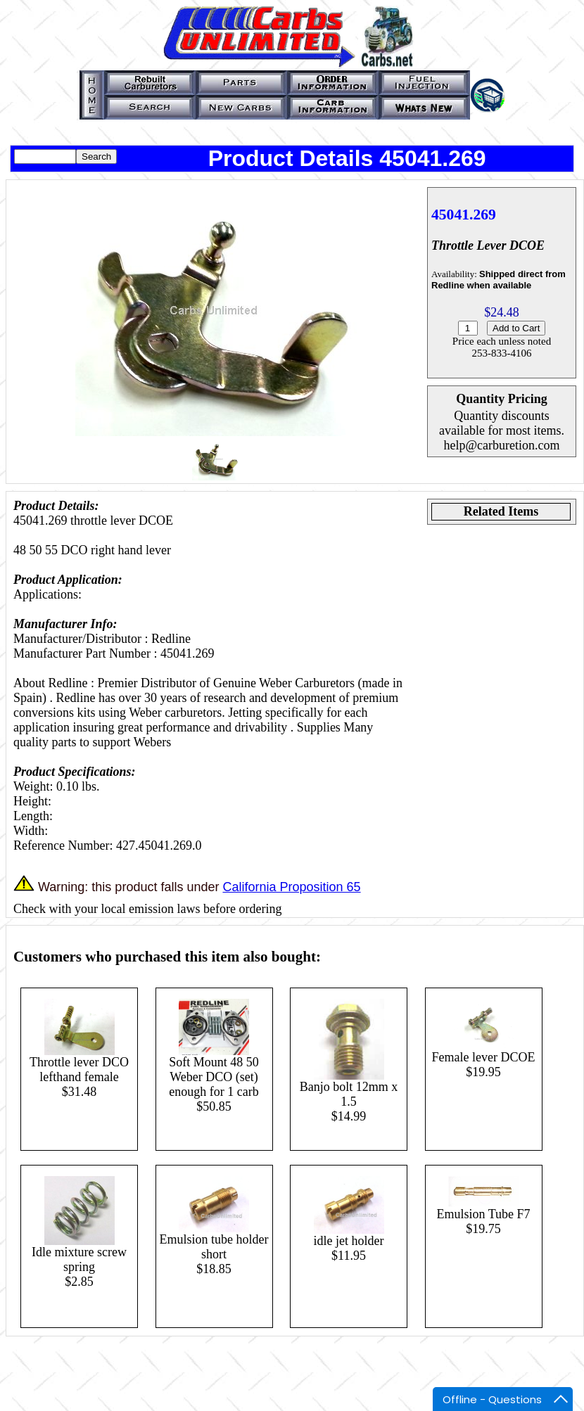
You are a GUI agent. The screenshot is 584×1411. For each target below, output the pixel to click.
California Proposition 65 (291, 887)
